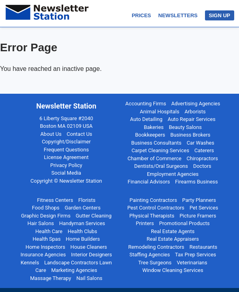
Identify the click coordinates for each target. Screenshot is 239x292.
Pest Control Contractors (156, 208)
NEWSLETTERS (177, 15)
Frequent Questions (66, 150)
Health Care (48, 231)
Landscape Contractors (71, 263)
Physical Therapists (152, 216)
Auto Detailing (146, 119)
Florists (87, 200)
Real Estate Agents (173, 231)
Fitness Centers (55, 200)
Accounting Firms (145, 104)
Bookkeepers (150, 135)
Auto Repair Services (191, 119)
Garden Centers (83, 208)
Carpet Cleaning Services (160, 150)
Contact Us (79, 134)
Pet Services (203, 208)
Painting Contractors (153, 200)
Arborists (195, 112)
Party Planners (199, 200)
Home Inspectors (45, 247)
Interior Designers (91, 255)
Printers (145, 223)
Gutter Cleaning (93, 216)
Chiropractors (202, 158)
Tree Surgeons (154, 263)
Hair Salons (40, 223)
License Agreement (66, 157)
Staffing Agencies (149, 255)
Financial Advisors (149, 182)
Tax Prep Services (195, 255)
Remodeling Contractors (156, 247)
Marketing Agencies (74, 270)
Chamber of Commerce (154, 158)
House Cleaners (88, 247)
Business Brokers (190, 135)
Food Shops (46, 208)
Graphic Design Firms (46, 216)
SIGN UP (219, 15)
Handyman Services (82, 223)
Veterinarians (192, 263)
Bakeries (154, 127)
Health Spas (47, 239)
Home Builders (83, 239)
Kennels (30, 263)
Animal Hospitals (159, 112)
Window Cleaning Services (172, 270)
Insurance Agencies (43, 255)
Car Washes (200, 143)
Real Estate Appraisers (173, 239)
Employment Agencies (173, 174)
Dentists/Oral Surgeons (161, 166)
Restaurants (203, 247)
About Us (51, 134)
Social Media (66, 173)
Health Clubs (82, 231)
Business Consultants (156, 143)
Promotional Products (184, 223)
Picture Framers (197, 216)
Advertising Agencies (195, 104)
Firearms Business (196, 182)
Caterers (204, 150)
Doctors (202, 166)
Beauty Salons (185, 127)
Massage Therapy (50, 278)
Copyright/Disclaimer (66, 142)
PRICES (141, 15)
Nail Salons (89, 278)
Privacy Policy (66, 165)
